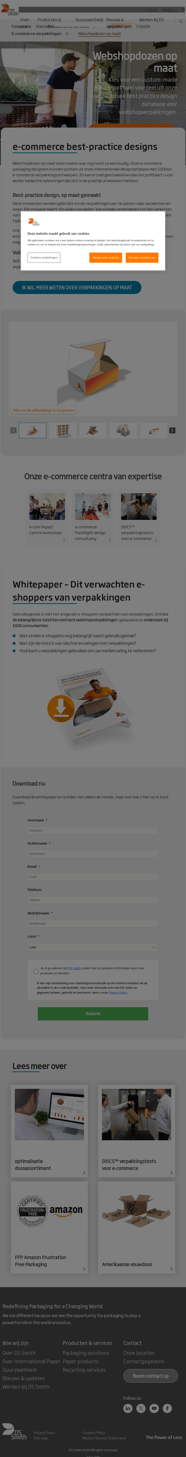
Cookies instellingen (44, 257)
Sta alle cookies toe (142, 257)
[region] (93, 241)
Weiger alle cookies (106, 257)
